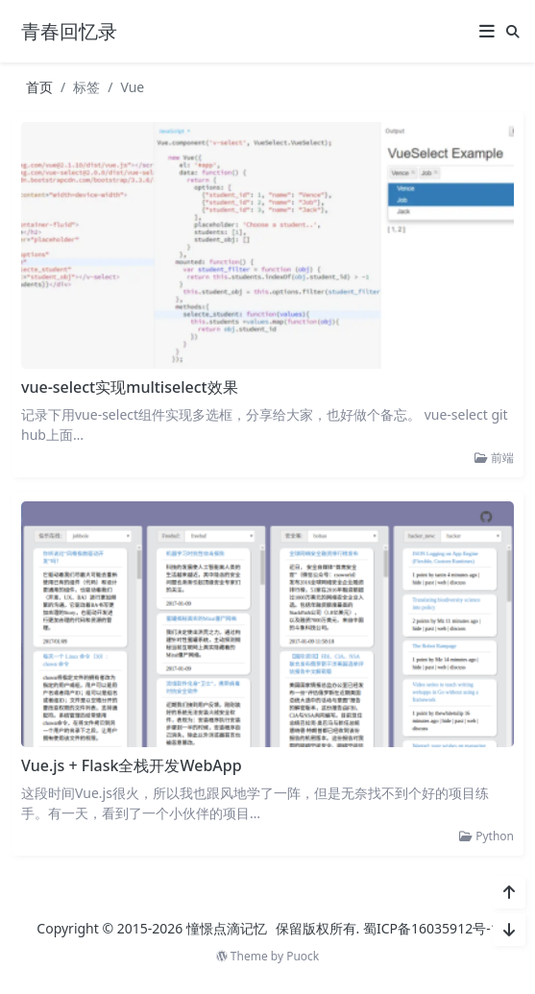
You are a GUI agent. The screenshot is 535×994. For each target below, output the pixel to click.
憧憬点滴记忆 (226, 928)
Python (486, 836)
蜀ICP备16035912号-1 (431, 928)
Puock (302, 956)
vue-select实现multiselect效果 (129, 387)
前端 (494, 457)
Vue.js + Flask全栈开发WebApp (131, 765)
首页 (39, 87)
